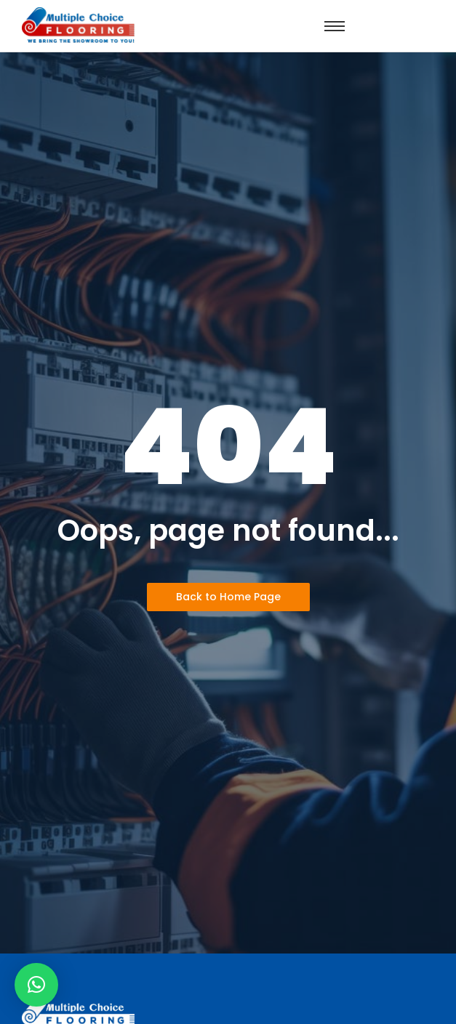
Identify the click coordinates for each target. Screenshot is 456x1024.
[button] (36, 985)
